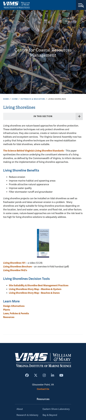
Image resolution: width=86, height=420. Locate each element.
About (19, 409)
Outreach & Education (32, 99)
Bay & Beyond (50, 415)
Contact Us (43, 389)
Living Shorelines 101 (14, 262)
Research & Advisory (27, 415)
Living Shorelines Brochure (17, 266)
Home (6, 99)
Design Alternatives (14, 306)
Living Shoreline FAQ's (15, 270)
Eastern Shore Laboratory (56, 409)
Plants (6, 309)
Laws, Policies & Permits (16, 313)
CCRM (14, 99)
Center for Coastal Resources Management (43, 52)
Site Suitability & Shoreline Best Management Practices (38, 285)
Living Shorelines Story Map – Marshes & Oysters (35, 289)
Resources (8, 317)
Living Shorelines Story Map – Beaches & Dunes (34, 292)
